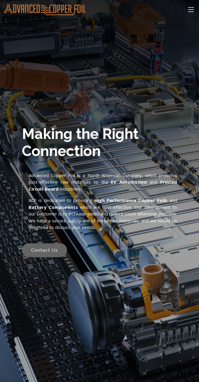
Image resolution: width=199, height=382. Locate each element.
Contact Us (44, 251)
